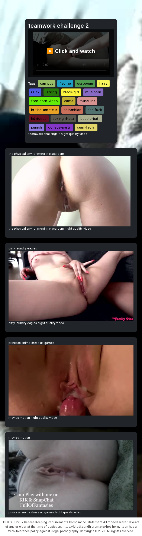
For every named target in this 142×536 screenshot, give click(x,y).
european (85, 83)
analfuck (95, 110)
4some (65, 83)
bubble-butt (90, 118)
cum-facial (86, 127)
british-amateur (44, 110)
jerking (51, 92)
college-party (59, 127)
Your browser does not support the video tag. (71, 191)
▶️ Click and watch (71, 51)
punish (36, 127)
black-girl (71, 92)
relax (35, 92)
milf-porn (93, 92)
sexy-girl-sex (63, 118)
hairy (103, 83)
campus (46, 83)
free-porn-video (44, 101)
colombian (72, 110)
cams (68, 101)
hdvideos (38, 118)
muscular (87, 101)
